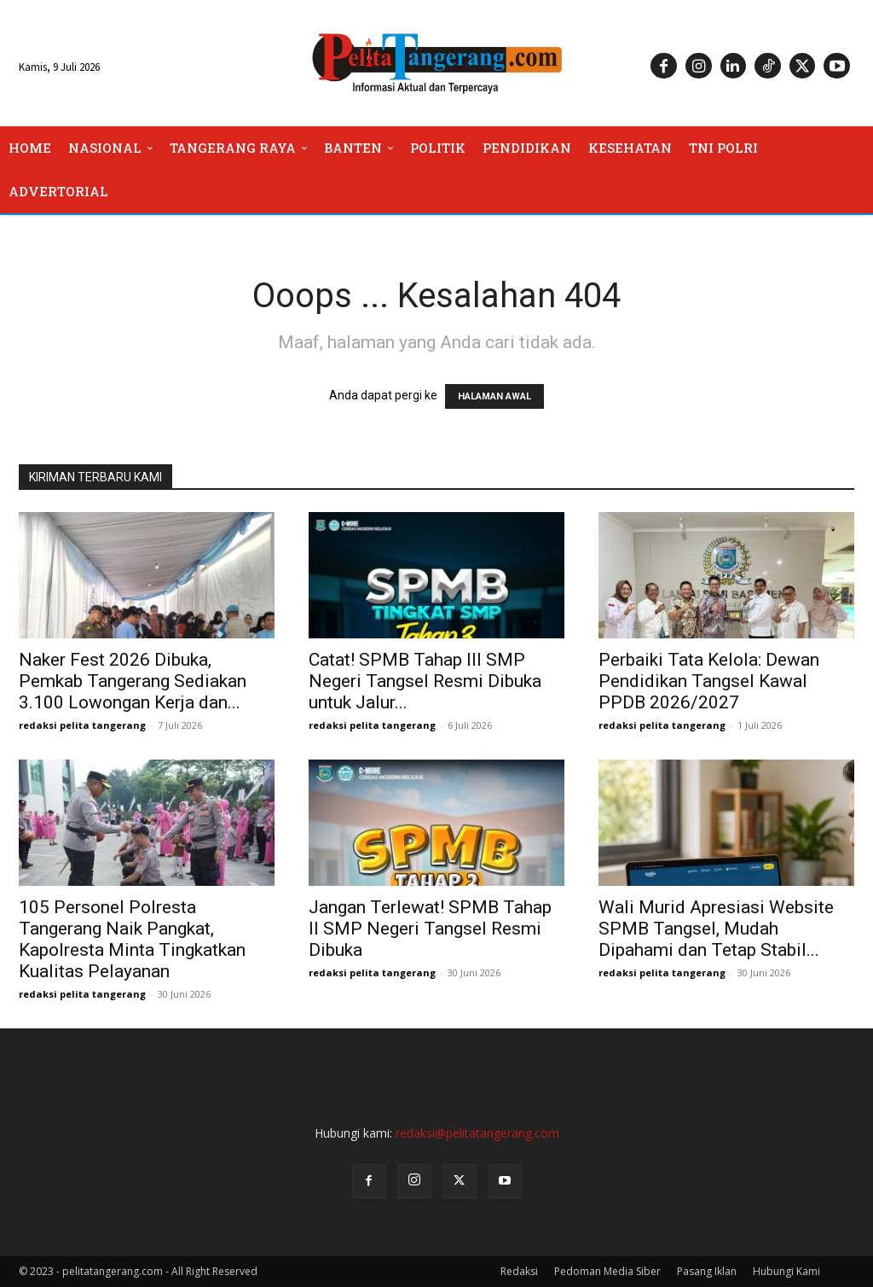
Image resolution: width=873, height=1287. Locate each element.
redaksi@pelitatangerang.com (477, 1133)
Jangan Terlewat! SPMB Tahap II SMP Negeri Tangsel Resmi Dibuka (430, 928)
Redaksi (519, 1271)
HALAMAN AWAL (494, 396)
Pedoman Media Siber (607, 1271)
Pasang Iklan (707, 1271)
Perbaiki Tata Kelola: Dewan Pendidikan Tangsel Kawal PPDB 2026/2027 (708, 681)
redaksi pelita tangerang (82, 725)
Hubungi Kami (786, 1271)
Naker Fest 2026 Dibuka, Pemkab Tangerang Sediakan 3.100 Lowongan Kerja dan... (132, 681)
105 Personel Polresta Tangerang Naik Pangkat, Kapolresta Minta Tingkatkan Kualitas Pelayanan (132, 939)
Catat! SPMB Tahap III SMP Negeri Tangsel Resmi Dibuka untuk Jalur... (425, 681)
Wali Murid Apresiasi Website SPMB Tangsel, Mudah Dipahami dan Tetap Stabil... (716, 928)
